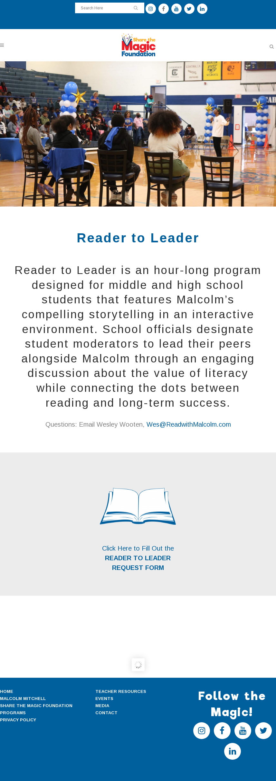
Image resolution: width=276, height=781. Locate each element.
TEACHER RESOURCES (120, 691)
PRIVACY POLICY (18, 719)
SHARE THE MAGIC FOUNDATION (36, 705)
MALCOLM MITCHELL (23, 698)
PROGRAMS (13, 712)
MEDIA (102, 705)
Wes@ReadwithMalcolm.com (189, 424)
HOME (6, 691)
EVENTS (104, 698)
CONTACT (106, 712)
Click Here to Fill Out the (138, 548)
